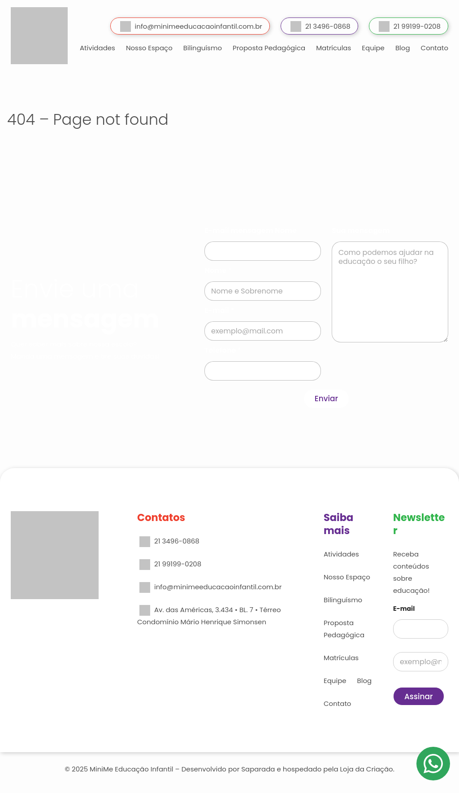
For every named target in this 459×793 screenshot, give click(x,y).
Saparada (258, 769)
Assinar (418, 696)
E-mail (219, 310)
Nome (217, 270)
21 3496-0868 (320, 26)
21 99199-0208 (410, 26)
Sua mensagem (361, 230)
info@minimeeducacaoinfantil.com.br (191, 26)
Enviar (326, 398)
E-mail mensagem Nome (250, 230)
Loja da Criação (366, 769)
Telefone (222, 350)
